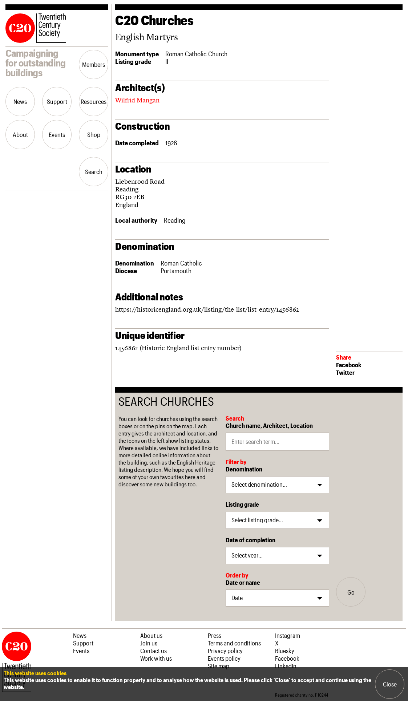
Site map (218, 665)
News (20, 101)
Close (390, 684)
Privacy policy (225, 650)
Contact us (153, 650)
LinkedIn (285, 665)
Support (57, 101)
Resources (93, 101)
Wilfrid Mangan (137, 100)
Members (93, 64)
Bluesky (284, 650)
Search (93, 171)
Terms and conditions (234, 643)
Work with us (156, 658)
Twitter (345, 372)
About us (151, 635)
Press (214, 635)
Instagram (287, 635)
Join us (148, 643)
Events (57, 134)
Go (351, 592)
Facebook (348, 364)
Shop (93, 134)
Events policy (224, 658)
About (20, 134)
